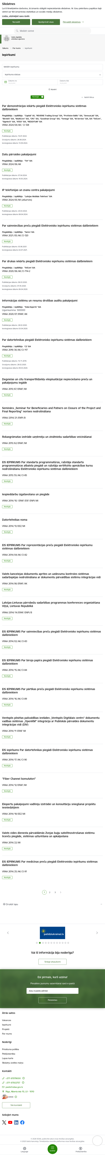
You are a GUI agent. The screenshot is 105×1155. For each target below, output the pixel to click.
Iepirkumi (6, 1024)
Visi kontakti (16, 1105)
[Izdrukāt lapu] (52, 904)
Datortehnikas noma (14, 519)
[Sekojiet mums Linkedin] (16, 1122)
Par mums (7, 1033)
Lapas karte (7, 1058)
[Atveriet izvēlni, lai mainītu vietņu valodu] (24, 1150)
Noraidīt (16, 22)
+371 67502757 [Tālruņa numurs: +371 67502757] (13, 1082)
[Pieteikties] (52, 1000)
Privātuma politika (10, 1049)
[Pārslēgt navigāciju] (52, 1149)
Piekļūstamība (8, 1053)
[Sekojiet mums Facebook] (22, 1122)
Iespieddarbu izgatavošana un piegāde (25, 494)
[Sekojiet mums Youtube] (10, 1122)
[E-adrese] (7, 1097)
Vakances (6, 1020)
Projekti (5, 1029)
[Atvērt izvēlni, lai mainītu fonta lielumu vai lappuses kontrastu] (80, 1150)
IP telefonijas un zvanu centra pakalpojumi (28, 190)
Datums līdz (64, 81)
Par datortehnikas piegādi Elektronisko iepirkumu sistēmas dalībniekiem (47, 340)
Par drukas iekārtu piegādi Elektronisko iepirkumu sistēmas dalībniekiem (47, 261)
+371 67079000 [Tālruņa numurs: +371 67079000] (13, 1078)
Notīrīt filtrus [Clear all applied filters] (89, 97)
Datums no (12, 81)
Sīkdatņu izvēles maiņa (12, 1062)
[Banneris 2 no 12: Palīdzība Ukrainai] (52, 932)
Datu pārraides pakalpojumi (19, 154)
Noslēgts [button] (7, 131)
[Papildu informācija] (23, 1078)
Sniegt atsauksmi (52, 961)
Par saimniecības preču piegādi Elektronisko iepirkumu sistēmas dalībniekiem (50, 225)
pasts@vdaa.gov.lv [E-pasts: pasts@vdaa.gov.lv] (14, 1087)
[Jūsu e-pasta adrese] (52, 991)
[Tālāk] (97, 932)
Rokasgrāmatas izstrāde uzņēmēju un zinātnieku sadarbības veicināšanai (47, 436)
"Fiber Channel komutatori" (19, 778)
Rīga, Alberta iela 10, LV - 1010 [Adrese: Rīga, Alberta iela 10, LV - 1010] (20, 1091)
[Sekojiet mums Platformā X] (4, 1122)
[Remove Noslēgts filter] (42, 97)
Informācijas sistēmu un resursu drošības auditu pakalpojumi (39, 300)
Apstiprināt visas (46, 22)
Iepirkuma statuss (12, 74)
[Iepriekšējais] (8, 932)
